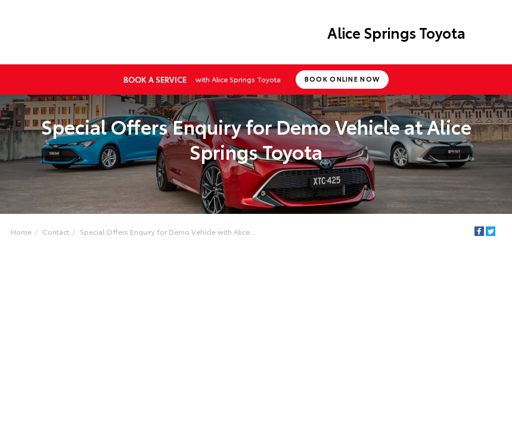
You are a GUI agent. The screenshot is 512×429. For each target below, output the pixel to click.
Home (21, 231)
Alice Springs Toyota (396, 32)
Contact (55, 231)
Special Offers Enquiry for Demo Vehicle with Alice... (167, 231)
